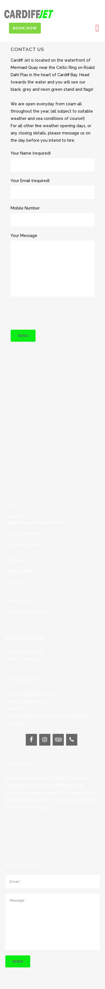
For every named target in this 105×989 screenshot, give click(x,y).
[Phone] (71, 726)
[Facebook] (31, 726)
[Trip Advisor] (58, 726)
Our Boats (14, 546)
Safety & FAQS (19, 557)
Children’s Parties (24, 530)
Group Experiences (26, 519)
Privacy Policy (18, 586)
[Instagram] (44, 726)
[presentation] (53, 313)
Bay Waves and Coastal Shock (37, 508)
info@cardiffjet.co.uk (36, 680)
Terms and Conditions (25, 597)
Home (11, 491)
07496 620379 (32, 687)
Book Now (25, 28)
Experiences (16, 502)
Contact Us (16, 568)
